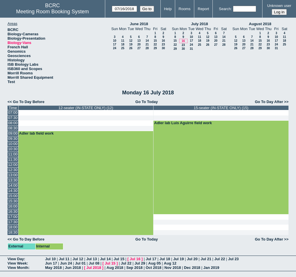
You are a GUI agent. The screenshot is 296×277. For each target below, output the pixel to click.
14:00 (13, 185)
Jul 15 (119, 259)
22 (155, 44)
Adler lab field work (36, 133)
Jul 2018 (93, 267)
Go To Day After (269, 102)
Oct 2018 (153, 267)
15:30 (13, 201)
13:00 (13, 175)
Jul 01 (80, 263)
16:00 (13, 206)
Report (203, 9)
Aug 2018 (115, 267)
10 (114, 40)
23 (163, 44)
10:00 (13, 144)
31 (191, 48)
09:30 (13, 138)
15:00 (13, 196)
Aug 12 (170, 263)
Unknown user (279, 5)
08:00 (13, 123)
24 (114, 48)
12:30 (13, 170)
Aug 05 (154, 263)
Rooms (184, 9)
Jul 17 (151, 259)
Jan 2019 (211, 267)
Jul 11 (64, 259)
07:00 (13, 112)
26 (130, 48)
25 (122, 48)
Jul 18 (165, 259)
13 (138, 40)
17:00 (13, 216)
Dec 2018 (192, 267)
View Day (16, 259)
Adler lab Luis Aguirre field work (183, 123)
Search (225, 9)
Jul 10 (50, 259)
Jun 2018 (73, 267)
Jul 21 (206, 259)
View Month (18, 267)
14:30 (13, 190)
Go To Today (146, 102)
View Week (17, 263)
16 (163, 40)
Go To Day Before (29, 102)
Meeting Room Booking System (52, 11)
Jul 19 (178, 259)
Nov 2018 (172, 267)
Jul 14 (105, 259)
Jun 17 (51, 263)
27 (138, 48)
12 (130, 40)
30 (163, 48)
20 (138, 44)
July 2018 (199, 24)
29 (155, 48)
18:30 (13, 232)
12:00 (13, 164)
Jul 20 (192, 259)
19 (130, 44)
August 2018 (260, 24)
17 (114, 44)
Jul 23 (233, 259)
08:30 (13, 128)
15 (155, 40)
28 (147, 48)
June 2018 (139, 24)
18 (122, 44)
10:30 (13, 149)
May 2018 (53, 267)
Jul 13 (91, 259)
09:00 (13, 133)
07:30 (13, 117)
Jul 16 (135, 259)
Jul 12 (78, 259)
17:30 (13, 222)
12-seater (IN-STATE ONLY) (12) (85, 108)
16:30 (13, 211)
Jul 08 (94, 263)
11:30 (13, 159)
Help (168, 9)
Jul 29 (139, 263)
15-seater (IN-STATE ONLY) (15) (221, 108)
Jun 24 (66, 263)
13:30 (13, 180)
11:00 (13, 154)
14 (147, 40)
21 (147, 44)
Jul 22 (219, 259)
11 (122, 40)
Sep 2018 (134, 267)
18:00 (13, 227)
